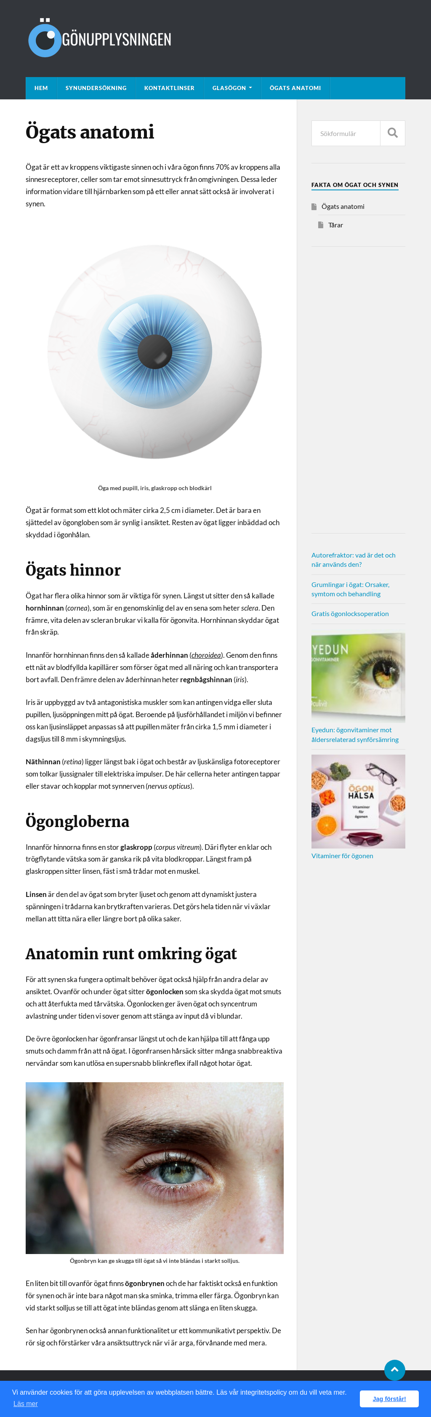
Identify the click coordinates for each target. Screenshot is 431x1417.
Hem (41, 88)
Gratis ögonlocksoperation (350, 613)
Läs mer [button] (25, 1403)
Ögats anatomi (295, 88)
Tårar (335, 225)
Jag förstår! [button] (389, 1399)
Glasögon (229, 88)
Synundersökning (96, 88)
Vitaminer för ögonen (342, 855)
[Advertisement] (358, 390)
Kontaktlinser (169, 88)
